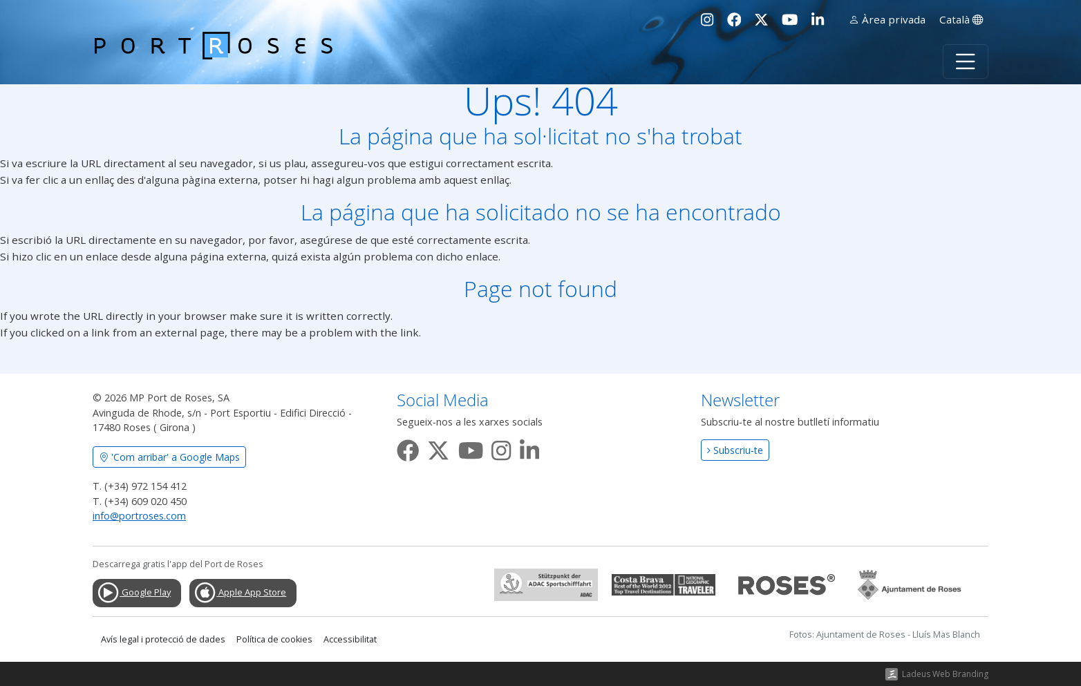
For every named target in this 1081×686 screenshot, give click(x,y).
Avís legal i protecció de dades (163, 639)
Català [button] (961, 19)
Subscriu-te (735, 450)
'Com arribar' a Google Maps (169, 457)
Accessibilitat (350, 639)
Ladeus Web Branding (945, 674)
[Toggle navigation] (965, 61)
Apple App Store (239, 592)
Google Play (133, 592)
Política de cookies (274, 639)
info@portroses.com (139, 515)
